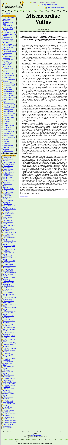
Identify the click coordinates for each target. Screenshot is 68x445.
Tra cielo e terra (8, 109)
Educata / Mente (8, 68)
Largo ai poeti (8, 127)
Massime (6, 139)
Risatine (6, 141)
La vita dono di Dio (9, 137)
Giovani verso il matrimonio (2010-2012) (8, 294)
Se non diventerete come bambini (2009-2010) (9, 329)
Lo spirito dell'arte (9, 75)
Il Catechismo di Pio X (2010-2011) (9, 298)
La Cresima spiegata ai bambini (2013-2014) (9, 242)
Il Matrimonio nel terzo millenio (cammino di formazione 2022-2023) (8, 21)
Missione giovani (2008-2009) (8, 345)
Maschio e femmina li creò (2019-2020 (9, 163)
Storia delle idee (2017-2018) (8, 169)
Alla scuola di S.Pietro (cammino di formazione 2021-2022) (9, 28)
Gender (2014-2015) (10, 232)
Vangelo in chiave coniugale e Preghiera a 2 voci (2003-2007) (9, 382)
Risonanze (7, 121)
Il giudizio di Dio (9, 73)
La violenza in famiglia (7, 53)
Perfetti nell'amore (9, 125)
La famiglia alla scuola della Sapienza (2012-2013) (9, 266)
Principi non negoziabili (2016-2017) (8, 197)
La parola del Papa (9, 113)
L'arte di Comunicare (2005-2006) (9, 414)
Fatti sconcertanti (9, 135)
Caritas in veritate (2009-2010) (8, 333)
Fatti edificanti (8, 133)
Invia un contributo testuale (56, 7)
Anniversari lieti (8, 145)
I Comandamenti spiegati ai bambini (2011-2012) (8, 282)
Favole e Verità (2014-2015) (8, 235)
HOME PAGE (8, 13)
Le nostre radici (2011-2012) (8, 290)
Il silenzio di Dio (9, 83)
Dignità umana (8, 93)
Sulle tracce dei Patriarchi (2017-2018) (8, 177)
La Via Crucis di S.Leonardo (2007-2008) (8, 363)
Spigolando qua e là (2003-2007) (9, 386)
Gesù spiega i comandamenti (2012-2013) (9, 257)
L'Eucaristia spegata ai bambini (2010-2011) (9, 312)
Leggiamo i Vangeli (9, 85)
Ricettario (7, 143)
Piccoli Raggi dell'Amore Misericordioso (7, 64)
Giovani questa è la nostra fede (9, 57)
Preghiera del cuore (9, 32)
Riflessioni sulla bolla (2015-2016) (8, 213)
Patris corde (7, 77)
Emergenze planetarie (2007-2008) (8, 355)
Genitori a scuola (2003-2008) (8, 375)
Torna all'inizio (24, 196)
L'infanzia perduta (9, 91)
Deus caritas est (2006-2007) (8, 397)
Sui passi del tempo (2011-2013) (9, 278)
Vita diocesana (8, 89)
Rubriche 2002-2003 (10, 422)
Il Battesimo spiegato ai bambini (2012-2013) (9, 274)
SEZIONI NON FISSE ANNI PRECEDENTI (8, 426)
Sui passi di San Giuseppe (8, 48)
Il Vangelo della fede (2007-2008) (9, 359)
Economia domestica (10, 51)
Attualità (6, 123)
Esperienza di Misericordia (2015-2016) (9, 222)
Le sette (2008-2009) (10, 343)
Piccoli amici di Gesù (10, 97)
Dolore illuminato (9, 117)
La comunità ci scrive (10, 131)
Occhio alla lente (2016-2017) (8, 193)
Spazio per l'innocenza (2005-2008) (8, 371)
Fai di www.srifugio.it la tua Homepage (44, 2)
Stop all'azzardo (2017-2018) (8, 166)
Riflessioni (7, 119)
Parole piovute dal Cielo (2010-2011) (8, 301)
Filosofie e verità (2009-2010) (8, 316)
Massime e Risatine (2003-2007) (9, 389)
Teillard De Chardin (9, 95)
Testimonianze (8, 129)
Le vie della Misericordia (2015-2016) (9, 217)
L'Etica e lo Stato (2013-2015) (8, 229)
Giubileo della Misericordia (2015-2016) (9, 205)
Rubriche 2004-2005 (10, 420)
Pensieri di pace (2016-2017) (8, 201)
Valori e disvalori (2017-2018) (8, 181)
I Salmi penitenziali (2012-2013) (9, 261)
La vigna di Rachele (9, 105)
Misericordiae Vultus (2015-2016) (9, 209)
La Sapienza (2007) (9, 378)
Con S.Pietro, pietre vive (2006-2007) (9, 401)
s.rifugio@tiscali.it (36, 435)
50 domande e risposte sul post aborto (9, 44)
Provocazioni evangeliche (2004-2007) (8, 393)
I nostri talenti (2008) (10, 348)
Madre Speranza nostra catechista (8, 38)
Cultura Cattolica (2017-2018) (8, 173)
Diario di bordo (8, 111)
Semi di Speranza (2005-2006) (8, 411)
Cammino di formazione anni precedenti (8, 159)
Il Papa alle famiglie (9, 107)
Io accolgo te (7, 87)
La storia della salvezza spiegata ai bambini (9, 185)
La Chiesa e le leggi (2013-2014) (9, 250)
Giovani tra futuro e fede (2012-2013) (9, 270)
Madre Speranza (8, 115)
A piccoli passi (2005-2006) (7, 407)
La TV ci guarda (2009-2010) (8, 325)
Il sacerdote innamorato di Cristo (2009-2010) (9, 321)
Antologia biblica (9, 103)
